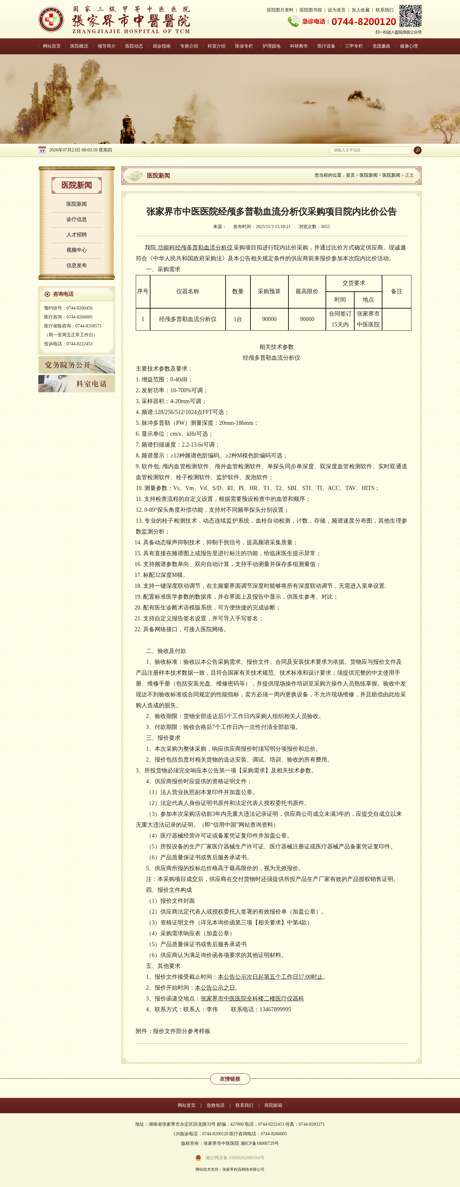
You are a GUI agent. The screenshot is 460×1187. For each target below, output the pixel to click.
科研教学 (299, 46)
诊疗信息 (76, 219)
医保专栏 (244, 46)
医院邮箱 (273, 1105)
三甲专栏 (354, 46)
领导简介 (107, 46)
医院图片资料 (280, 10)
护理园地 (271, 46)
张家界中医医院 (114, 19)
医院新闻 (76, 204)
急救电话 (216, 1105)
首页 (350, 175)
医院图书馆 (311, 10)
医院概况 (79, 46)
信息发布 (76, 265)
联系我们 (385, 10)
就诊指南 (162, 46)
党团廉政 (381, 46)
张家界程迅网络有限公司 (243, 1169)
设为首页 (337, 10)
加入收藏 (361, 10)
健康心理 (409, 46)
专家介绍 (189, 46)
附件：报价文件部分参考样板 (173, 1031)
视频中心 (76, 250)
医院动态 (134, 46)
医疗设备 (326, 46)
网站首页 (52, 46)
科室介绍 (217, 46)
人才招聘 (76, 234)
